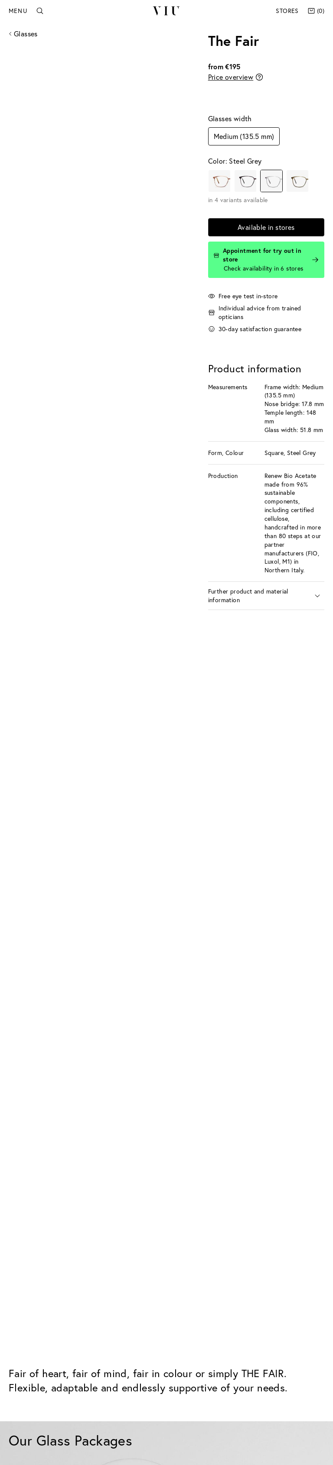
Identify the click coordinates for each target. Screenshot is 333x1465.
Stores (287, 10)
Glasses (26, 33)
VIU (166, 11)
